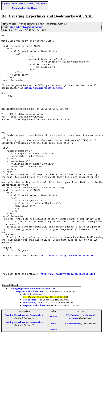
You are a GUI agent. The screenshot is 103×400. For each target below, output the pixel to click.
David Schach (29, 349)
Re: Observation (73, 373)
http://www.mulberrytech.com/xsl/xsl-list (68, 300)
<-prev (5, 3)
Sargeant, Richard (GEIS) (29, 340)
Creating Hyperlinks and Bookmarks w (24, 364)
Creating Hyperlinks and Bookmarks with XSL (32, 337)
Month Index (18, 8)
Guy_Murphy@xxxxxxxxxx (26, 26)
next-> (22, 3)
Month (53, 378)
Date (37, 3)
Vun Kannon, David (32, 351)
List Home (32, 8)
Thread (13, 3)
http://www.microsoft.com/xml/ (44, 98)
